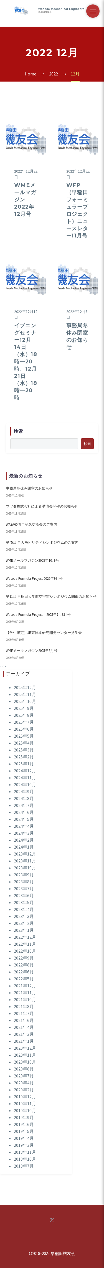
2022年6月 (24, 972)
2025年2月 (24, 757)
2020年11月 (25, 1055)
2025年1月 (24, 763)
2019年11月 (25, 1103)
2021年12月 (25, 985)
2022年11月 (25, 944)
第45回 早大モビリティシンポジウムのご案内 (42, 542)
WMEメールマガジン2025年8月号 (31, 650)
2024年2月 (24, 840)
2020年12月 (25, 1048)
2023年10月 (25, 867)
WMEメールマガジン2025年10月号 (32, 560)
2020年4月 (24, 1082)
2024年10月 (25, 784)
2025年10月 (25, 701)
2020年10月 (25, 1062)
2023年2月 (24, 923)
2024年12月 (25, 770)
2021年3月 (24, 1034)
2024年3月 (24, 833)
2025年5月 (24, 736)
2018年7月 (24, 1166)
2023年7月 (24, 888)
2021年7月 (24, 1013)
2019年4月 (24, 1138)
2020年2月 (24, 1089)
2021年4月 (24, 1027)
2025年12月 (25, 687)
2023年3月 (24, 916)
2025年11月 (25, 694)
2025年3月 (24, 750)
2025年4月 (24, 743)
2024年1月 (24, 847)
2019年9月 (24, 1117)
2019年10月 (25, 1110)
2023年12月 (25, 854)
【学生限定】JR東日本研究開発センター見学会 (44, 632)
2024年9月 (24, 791)
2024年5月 (24, 819)
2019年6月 (24, 1124)
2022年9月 (24, 958)
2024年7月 (24, 805)
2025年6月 (24, 729)
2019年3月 (24, 1145)
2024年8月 (24, 798)
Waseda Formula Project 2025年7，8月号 (38, 614)
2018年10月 (25, 1159)
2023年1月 (24, 930)
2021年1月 (24, 1041)
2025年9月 (24, 708)
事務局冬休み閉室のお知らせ (29, 488)
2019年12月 (25, 1096)
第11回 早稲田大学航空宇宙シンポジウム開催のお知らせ (51, 596)
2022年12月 (25, 937)
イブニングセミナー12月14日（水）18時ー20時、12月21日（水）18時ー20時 (25, 361)
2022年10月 (25, 951)
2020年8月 (24, 1069)
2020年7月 (24, 1076)
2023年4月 (24, 909)
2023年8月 (24, 881)
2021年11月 (25, 992)
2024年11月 (25, 777)
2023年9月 (24, 874)
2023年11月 (25, 861)
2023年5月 (24, 902)
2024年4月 (24, 826)
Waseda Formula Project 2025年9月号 (34, 578)
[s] (44, 443)
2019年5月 (24, 1131)
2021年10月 (25, 999)
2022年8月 (24, 965)
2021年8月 (24, 1006)
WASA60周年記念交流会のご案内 (31, 524)
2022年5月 (24, 978)
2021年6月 (24, 1020)
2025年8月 (24, 715)
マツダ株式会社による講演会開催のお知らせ (42, 506)
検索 (87, 443)
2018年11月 (25, 1152)
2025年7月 (24, 722)
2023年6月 (24, 895)
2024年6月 (24, 812)
